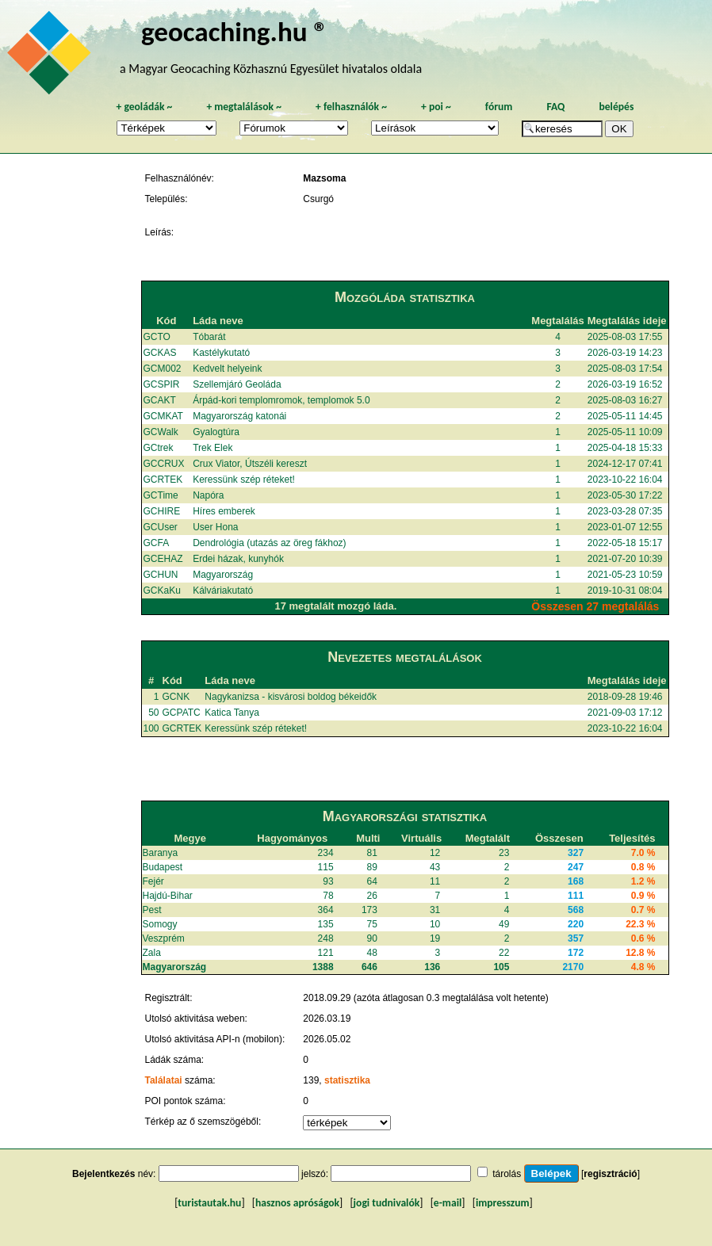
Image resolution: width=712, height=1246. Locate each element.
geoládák (144, 106)
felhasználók (351, 106)
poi (436, 106)
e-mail (447, 1203)
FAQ (555, 106)
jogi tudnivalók (387, 1203)
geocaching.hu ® (234, 31)
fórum (499, 106)
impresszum (503, 1203)
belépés (616, 106)
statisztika (347, 1080)
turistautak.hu (209, 1203)
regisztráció (610, 1173)
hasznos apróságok (297, 1203)
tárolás (506, 1173)
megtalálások (244, 106)
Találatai (163, 1080)
